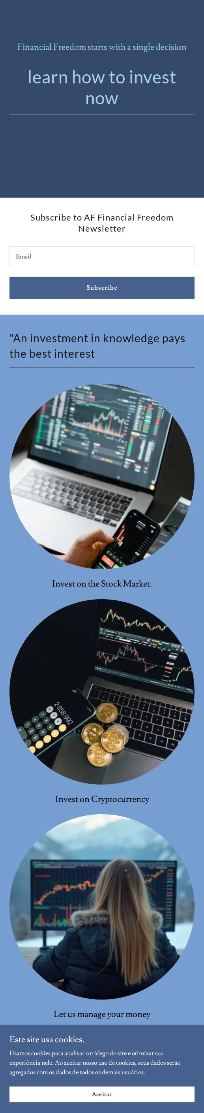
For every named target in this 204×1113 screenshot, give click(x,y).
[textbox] (102, 256)
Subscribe (101, 288)
